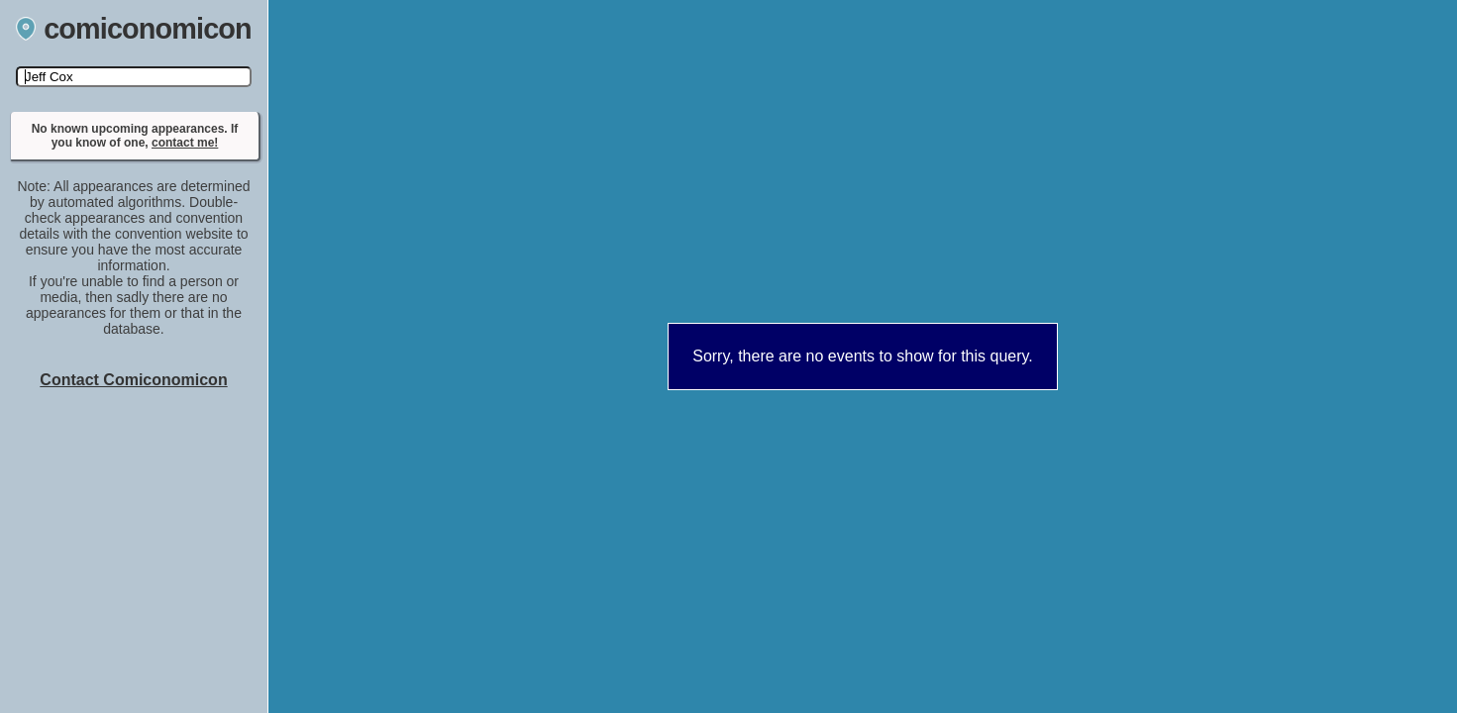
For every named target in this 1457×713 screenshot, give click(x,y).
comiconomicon (134, 29)
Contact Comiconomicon (133, 379)
